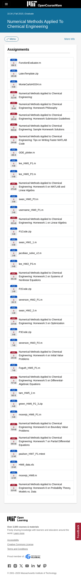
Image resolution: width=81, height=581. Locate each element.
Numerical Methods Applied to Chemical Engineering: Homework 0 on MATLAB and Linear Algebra (42, 187)
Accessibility (13, 540)
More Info (69, 39)
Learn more (19, 533)
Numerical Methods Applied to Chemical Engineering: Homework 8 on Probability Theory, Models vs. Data (45, 488)
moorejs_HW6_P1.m (30, 414)
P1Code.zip (25, 231)
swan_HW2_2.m (28, 310)
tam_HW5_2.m (27, 393)
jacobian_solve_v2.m (30, 253)
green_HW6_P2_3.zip (31, 403)
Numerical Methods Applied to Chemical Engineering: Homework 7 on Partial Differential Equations (44, 441)
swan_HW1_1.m (28, 242)
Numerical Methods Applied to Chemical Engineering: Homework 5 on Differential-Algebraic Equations (41, 380)
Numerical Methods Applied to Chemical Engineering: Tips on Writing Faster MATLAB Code (43, 140)
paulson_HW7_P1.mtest (32, 453)
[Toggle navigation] (6, 4)
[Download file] (13, 63)
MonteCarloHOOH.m (30, 84)
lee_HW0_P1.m (27, 163)
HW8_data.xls (26, 464)
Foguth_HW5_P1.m (29, 368)
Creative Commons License (20, 544)
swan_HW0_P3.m (28, 199)
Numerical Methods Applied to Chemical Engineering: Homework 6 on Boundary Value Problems (43, 427)
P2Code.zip (25, 289)
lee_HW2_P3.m (27, 263)
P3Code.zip (25, 332)
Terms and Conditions (17, 549)
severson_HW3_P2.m (30, 342)
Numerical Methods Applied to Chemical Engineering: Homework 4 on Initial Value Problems (41, 355)
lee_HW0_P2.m (27, 174)
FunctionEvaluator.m (30, 62)
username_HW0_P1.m (31, 210)
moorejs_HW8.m (28, 475)
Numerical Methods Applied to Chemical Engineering (35, 24)
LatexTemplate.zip (29, 73)
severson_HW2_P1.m (30, 299)
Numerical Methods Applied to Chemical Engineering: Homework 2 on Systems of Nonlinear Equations (41, 276)
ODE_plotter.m (27, 152)
